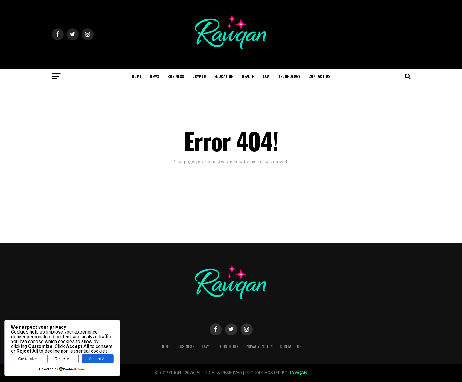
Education (224, 76)
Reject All (63, 359)
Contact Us (319, 76)
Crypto (199, 76)
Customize (27, 359)
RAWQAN (298, 372)
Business (175, 76)
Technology (289, 76)
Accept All (97, 359)
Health (248, 76)
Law (266, 76)
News (154, 76)
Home (136, 76)
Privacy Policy (259, 346)
